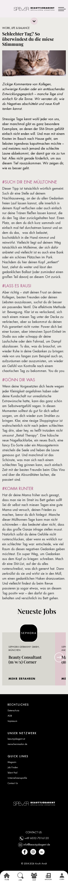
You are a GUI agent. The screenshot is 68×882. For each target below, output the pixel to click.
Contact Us (13, 783)
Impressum (12, 721)
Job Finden (13, 767)
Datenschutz (13, 710)
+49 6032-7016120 (36, 838)
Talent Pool (12, 772)
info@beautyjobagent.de (36, 844)
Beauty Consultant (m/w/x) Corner (25, 659)
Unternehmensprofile (17, 778)
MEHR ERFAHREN (22, 678)
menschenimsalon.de (17, 744)
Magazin (12, 762)
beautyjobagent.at (16, 738)
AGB (10, 715)
